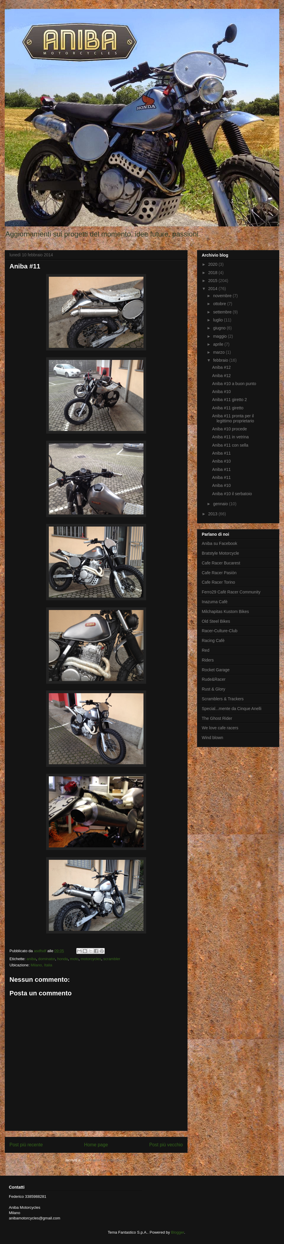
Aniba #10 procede (229, 429)
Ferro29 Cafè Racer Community (231, 592)
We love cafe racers (220, 727)
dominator (46, 959)
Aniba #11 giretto (227, 407)
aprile (218, 344)
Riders (208, 660)
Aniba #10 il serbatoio (232, 493)
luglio (218, 320)
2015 (213, 280)
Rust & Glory (213, 689)
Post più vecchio (166, 1144)
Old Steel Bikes (216, 621)
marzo (219, 352)
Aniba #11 (221, 453)
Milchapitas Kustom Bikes (225, 611)
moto (74, 959)
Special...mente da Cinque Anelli (232, 708)
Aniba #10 (221, 391)
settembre (223, 312)
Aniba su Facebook (219, 543)
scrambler (111, 959)
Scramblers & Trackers (223, 698)
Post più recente (26, 1144)
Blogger (177, 1232)
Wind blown (212, 737)
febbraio (221, 360)
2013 (213, 513)
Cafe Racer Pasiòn (219, 572)
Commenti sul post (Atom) (105, 1160)
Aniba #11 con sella (230, 445)
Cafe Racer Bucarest (221, 563)
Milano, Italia (41, 965)
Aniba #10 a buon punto (234, 383)
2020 (213, 264)
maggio (220, 336)
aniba (31, 959)
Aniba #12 (221, 367)
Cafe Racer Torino (218, 582)
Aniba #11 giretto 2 (229, 399)
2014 (213, 288)
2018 (213, 272)
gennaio (221, 503)
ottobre (220, 303)
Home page (96, 1144)
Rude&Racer (213, 679)
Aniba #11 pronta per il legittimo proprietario (233, 418)
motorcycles (91, 959)
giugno (220, 328)
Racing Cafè (213, 640)
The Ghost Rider (217, 718)
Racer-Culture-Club (220, 630)
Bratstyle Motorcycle (220, 553)
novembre (223, 295)
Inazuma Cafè (214, 601)
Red (205, 650)
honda (62, 959)
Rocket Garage (216, 669)
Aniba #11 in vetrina (230, 436)
